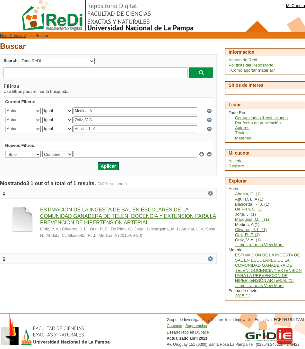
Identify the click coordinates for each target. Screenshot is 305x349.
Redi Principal (13, 35)
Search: (11, 60)
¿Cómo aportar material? (252, 70)
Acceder (236, 160)
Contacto (174, 326)
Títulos (241, 132)
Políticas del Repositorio (251, 65)
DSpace (202, 332)
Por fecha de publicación (258, 123)
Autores (242, 127)
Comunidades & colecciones (261, 117)
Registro (236, 166)
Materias (243, 138)
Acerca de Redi (243, 60)
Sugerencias (196, 326)
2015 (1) (242, 295)
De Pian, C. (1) (249, 209)
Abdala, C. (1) (248, 194)
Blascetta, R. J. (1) (252, 204)
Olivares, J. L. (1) (251, 229)
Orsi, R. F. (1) (247, 234)
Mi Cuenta (295, 5)
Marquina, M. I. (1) (252, 219)
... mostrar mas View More (259, 244)
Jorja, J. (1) (245, 214)
